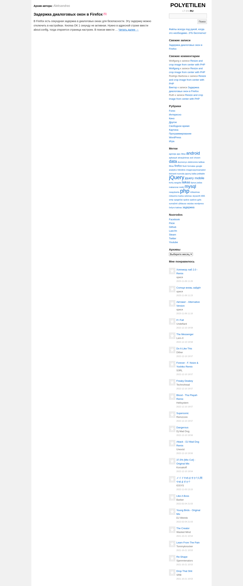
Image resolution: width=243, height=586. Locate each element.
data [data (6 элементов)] (173, 161)
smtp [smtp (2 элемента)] (171, 200)
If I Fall (180, 320)
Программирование (180, 133)
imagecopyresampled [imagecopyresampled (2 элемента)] (195, 170)
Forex (172, 110)
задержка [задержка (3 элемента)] (189, 207)
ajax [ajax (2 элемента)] (179, 154)
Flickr (172, 223)
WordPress (175, 137)
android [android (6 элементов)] (193, 153)
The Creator (182, 528)
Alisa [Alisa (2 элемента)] (183, 154)
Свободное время (179, 126)
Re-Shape (182, 556)
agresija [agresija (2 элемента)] (172, 154)
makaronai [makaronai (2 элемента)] (173, 187)
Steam (172, 234)
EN (187, 11)
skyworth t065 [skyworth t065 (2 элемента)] (199, 196)
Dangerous (182, 427)
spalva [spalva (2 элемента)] (186, 200)
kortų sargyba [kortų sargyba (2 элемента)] (175, 182)
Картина (173, 129)
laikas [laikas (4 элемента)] (186, 182)
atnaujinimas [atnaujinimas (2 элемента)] (183, 158)
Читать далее (128, 29)
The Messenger (184, 334)
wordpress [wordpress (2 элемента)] (199, 203)
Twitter (172, 238)
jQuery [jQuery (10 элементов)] (176, 177)
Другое (173, 122)
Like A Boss (182, 496)
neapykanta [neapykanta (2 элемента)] (174, 192)
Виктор (173, 87)
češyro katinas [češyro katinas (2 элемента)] (175, 207)
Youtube (173, 242)
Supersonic (182, 413)
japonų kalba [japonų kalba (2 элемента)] (190, 174)
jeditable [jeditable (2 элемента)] (201, 174)
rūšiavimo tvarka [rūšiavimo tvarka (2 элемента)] (176, 196)
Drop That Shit (184, 571)
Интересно (175, 114)
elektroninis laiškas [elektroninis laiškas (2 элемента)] (196, 162)
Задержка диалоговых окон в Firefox (68, 14)
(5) (105, 13)
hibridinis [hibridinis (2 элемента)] (181, 170)
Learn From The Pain (188, 542)
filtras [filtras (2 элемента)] (171, 166)
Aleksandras (61, 5)
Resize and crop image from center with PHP (187, 80)
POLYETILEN (188, 5)
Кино (171, 118)
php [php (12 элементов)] (184, 191)
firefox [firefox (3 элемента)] (178, 165)
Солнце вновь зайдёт (188, 287)
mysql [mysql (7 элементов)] (190, 186)
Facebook (174, 219)
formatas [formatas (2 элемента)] (191, 166)
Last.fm (173, 230)
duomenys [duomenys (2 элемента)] (182, 162)
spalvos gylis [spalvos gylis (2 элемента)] (195, 200)
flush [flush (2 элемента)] (184, 166)
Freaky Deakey (184, 380)
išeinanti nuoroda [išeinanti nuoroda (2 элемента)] (176, 174)
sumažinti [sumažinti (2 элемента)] (173, 203)
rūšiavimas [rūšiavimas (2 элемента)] (195, 192)
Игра (171, 141)
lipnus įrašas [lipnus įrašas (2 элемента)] (196, 182)
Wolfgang (174, 68)
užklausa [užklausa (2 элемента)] (182, 203)
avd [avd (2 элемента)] (191, 158)
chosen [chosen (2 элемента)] (197, 158)
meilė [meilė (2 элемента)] (181, 187)
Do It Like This (184, 348)
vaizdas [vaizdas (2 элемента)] (190, 203)
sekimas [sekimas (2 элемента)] (188, 196)
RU (191, 11)
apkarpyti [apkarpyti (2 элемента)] (173, 158)
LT (183, 11)
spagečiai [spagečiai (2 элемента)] (178, 200)
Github (172, 227)
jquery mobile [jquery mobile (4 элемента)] (194, 178)
